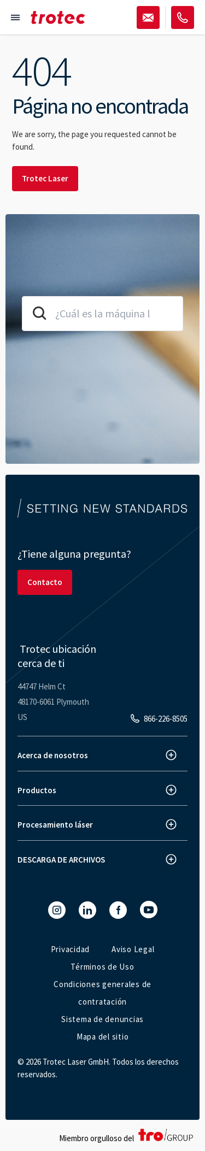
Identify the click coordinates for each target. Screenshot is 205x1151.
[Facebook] (118, 910)
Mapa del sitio (103, 1036)
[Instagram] (57, 910)
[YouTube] (148, 909)
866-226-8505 (166, 718)
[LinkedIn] (87, 910)
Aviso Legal (133, 949)
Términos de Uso (102, 966)
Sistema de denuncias (102, 1019)
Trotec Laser (45, 178)
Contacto (44, 582)
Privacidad (70, 949)
